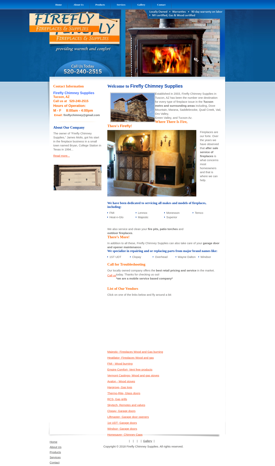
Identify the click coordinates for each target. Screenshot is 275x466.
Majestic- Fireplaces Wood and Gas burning (135, 351)
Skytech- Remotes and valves (126, 405)
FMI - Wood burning (120, 363)
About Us (55, 447)
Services (55, 457)
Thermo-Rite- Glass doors (123, 393)
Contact (55, 462)
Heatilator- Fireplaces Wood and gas (130, 357)
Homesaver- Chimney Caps (124, 434)
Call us (111, 275)
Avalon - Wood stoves (121, 381)
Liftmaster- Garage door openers (128, 416)
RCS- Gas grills (117, 399)
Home (53, 441)
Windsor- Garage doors (122, 428)
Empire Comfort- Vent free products (129, 369)
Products (55, 452)
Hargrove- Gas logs (119, 387)
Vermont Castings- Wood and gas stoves (133, 375)
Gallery (147, 441)
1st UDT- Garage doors (122, 422)
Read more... (61, 155)
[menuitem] (58, 4)
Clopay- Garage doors (121, 411)
